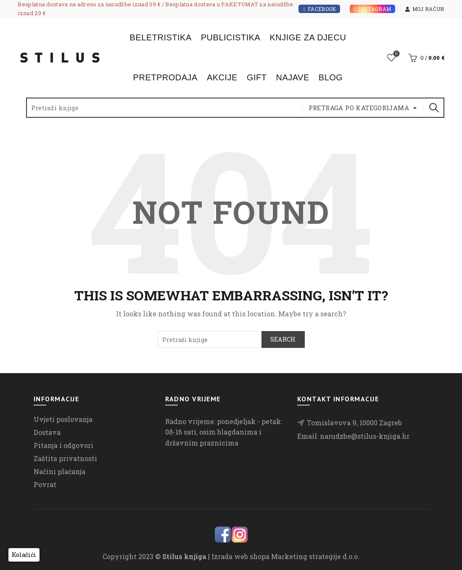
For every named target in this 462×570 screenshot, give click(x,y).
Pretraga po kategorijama (359, 107)
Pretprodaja (165, 77)
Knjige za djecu (307, 37)
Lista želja (395, 54)
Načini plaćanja (59, 471)
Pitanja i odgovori (63, 445)
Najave (292, 77)
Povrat (45, 484)
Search (433, 107)
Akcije (222, 77)
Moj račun (424, 8)
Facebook (319, 8)
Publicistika (231, 37)
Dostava (47, 432)
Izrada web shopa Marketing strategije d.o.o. (285, 556)
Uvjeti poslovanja (63, 419)
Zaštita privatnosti (65, 458)
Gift (257, 77)
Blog (331, 77)
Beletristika (161, 37)
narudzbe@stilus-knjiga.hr (364, 436)
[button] (24, 555)
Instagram (372, 8)
